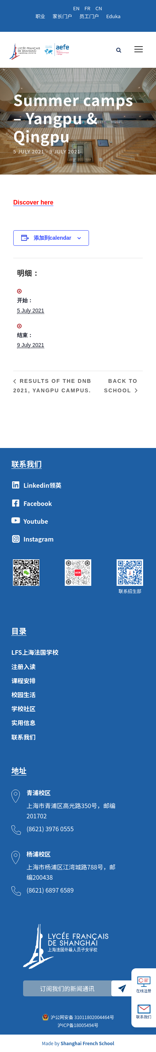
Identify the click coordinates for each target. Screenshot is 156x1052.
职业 (40, 16)
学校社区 (23, 708)
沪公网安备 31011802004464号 (82, 1017)
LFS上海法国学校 (34, 652)
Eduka (113, 16)
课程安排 (23, 680)
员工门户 (89, 16)
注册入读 (23, 666)
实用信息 (23, 722)
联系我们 (23, 736)
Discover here (33, 202)
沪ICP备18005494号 (78, 1025)
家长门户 (62, 16)
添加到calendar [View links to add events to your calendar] (53, 238)
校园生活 (23, 694)
